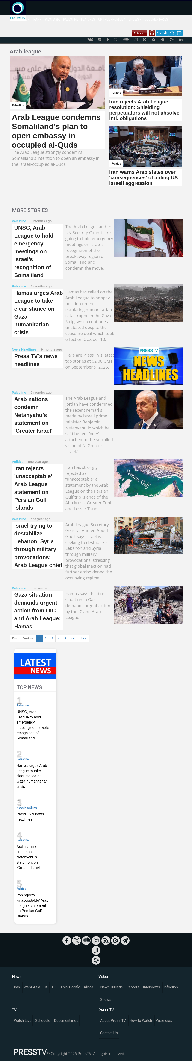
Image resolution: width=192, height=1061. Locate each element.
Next (74, 638)
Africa (88, 987)
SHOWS (135, 19)
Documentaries (66, 1020)
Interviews (151, 987)
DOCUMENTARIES (156, 19)
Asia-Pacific (70, 987)
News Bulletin (111, 987)
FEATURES (88, 19)
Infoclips (171, 987)
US (46, 987)
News (16, 977)
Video (103, 977)
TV (14, 1010)
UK (54, 987)
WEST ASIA (52, 19)
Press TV (106, 1010)
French (162, 32)
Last (84, 638)
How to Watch (141, 1020)
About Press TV (113, 1020)
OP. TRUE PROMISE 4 (111, 19)
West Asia (32, 987)
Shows (105, 999)
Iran (17, 987)
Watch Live (23, 1020)
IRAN (37, 19)
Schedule (42, 1020)
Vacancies (164, 1020)
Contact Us (109, 1033)
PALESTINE (70, 19)
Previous (28, 638)
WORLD (23, 19)
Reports (132, 987)
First (15, 638)
